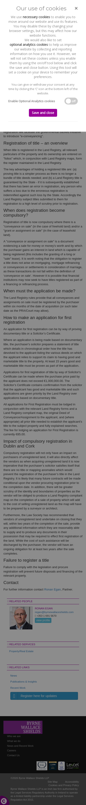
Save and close (43, 112)
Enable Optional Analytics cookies (31, 101)
